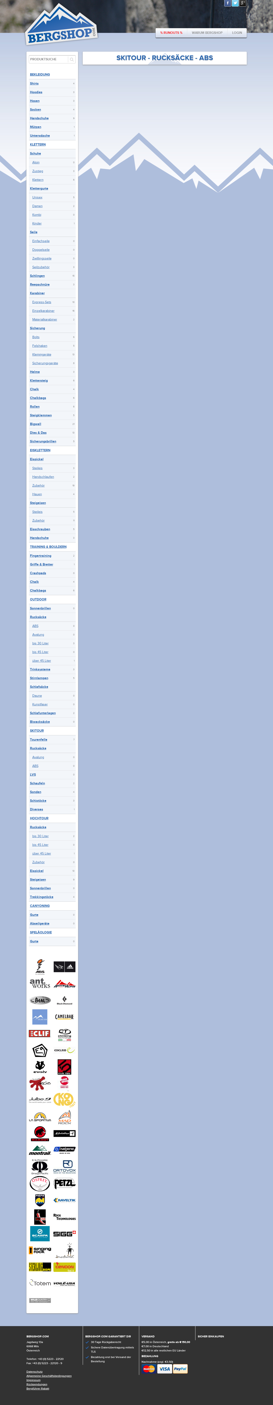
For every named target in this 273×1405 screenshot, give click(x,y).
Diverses (36, 809)
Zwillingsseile (42, 258)
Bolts (36, 337)
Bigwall (35, 424)
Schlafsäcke (39, 687)
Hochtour (39, 818)
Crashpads (38, 573)
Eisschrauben (40, 529)
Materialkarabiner (44, 319)
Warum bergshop (207, 33)
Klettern (38, 145)
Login (237, 33)
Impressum (33, 1380)
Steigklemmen (41, 415)
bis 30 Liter (40, 643)
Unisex (37, 197)
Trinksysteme (40, 669)
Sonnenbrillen (40, 608)
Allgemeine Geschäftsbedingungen (49, 1376)
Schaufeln (37, 783)
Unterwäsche (40, 136)
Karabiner (37, 293)
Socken (35, 110)
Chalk (34, 389)
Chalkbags (38, 398)
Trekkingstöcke (41, 897)
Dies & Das (38, 433)
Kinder (37, 223)
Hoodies (36, 92)
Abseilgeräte (39, 923)
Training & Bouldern (48, 547)
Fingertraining (40, 556)
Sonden (35, 792)
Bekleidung (40, 75)
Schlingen (37, 276)
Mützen (35, 127)
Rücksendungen (36, 1384)
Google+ (243, 3)
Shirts (34, 83)
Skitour (37, 731)
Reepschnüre (40, 284)
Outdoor (38, 599)
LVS (33, 775)
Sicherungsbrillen (43, 441)
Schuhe (35, 153)
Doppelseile (41, 250)
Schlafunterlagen (43, 713)
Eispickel (37, 459)
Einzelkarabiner (43, 311)
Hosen (35, 101)
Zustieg (37, 171)
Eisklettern (40, 450)
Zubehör (38, 486)
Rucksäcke (38, 617)
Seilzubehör (41, 267)
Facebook (228, 3)
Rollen (35, 407)
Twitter (235, 3)
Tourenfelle (38, 740)
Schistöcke (38, 801)
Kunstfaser (40, 704)
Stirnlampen (39, 678)
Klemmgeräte (41, 354)
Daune (37, 696)
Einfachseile (41, 241)
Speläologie (41, 932)
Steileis (37, 468)
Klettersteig (39, 381)
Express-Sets (41, 302)
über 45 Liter (41, 661)
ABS (35, 626)
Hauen (37, 494)
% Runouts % (171, 33)
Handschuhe (39, 118)
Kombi (36, 215)
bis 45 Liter (40, 652)
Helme (35, 372)
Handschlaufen (43, 477)
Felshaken (39, 346)
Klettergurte (39, 188)
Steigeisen (38, 503)
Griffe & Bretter (41, 564)
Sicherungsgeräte (45, 363)
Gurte (34, 915)
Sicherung (37, 328)
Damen (37, 206)
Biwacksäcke (40, 722)
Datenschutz (34, 1372)
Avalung (38, 635)
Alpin (36, 162)
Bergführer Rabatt (37, 1388)
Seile (33, 232)
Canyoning (40, 906)
